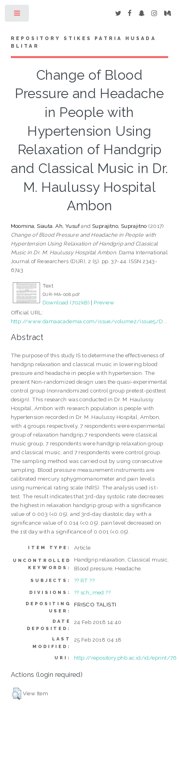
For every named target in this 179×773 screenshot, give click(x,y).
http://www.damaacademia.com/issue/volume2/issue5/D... (89, 321)
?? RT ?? (84, 580)
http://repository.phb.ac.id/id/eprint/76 (125, 657)
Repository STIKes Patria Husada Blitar (83, 42)
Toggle (17, 15)
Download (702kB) (66, 302)
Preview (104, 302)
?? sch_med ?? (92, 592)
